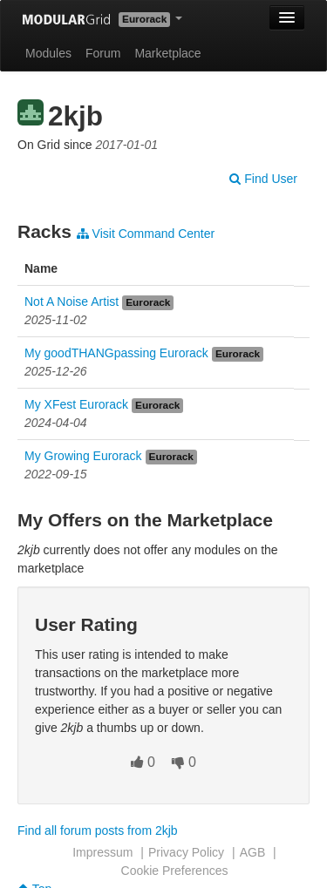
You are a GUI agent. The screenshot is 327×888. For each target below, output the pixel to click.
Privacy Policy (186, 852)
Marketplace (167, 53)
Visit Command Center (146, 234)
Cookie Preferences (174, 871)
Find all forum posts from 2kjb (97, 830)
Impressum (102, 852)
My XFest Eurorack (76, 404)
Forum (102, 53)
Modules (48, 53)
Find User (263, 179)
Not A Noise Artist (71, 301)
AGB (253, 852)
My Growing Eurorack (83, 456)
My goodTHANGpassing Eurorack (116, 353)
